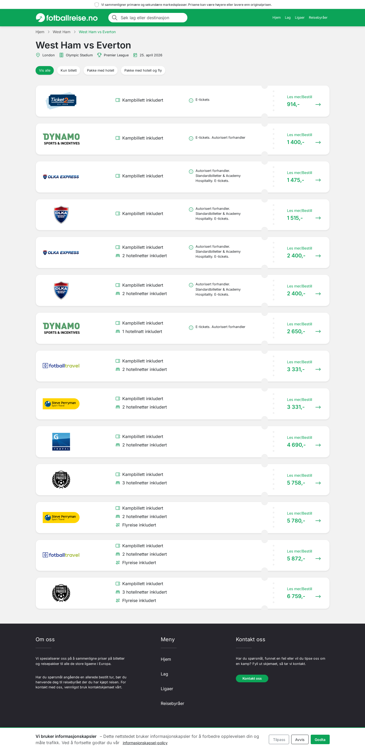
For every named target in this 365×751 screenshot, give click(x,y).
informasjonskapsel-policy (145, 742)
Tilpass (279, 739)
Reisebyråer (318, 17)
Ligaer (300, 17)
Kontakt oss (252, 678)
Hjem (276, 17)
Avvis (299, 739)
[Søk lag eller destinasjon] (152, 17)
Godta (320, 739)
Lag (288, 17)
